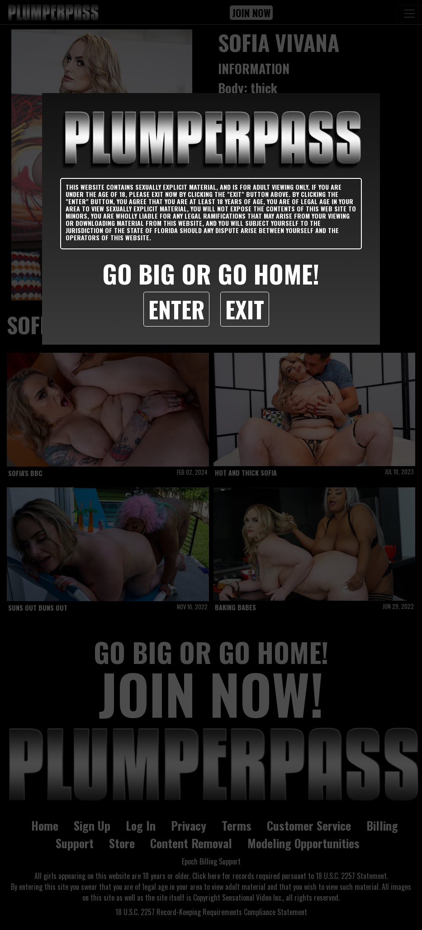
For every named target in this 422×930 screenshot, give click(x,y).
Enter (176, 309)
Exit (244, 309)
